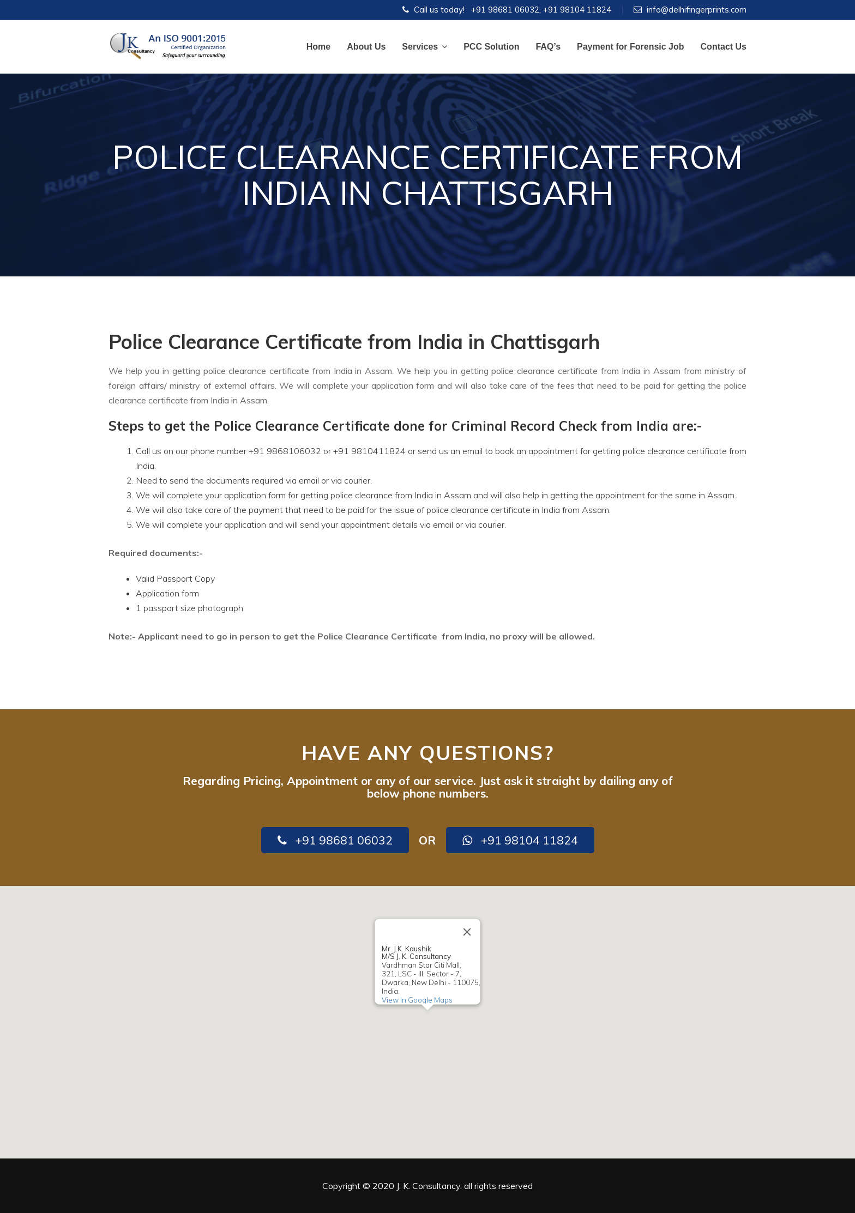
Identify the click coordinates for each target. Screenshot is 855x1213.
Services (424, 46)
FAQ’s (548, 46)
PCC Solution (491, 46)
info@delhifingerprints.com (696, 9)
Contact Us (723, 46)
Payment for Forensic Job (630, 46)
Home (318, 46)
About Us (366, 46)
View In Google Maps (417, 999)
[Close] (467, 932)
